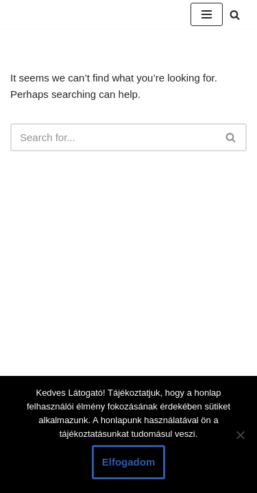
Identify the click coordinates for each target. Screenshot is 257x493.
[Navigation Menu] (207, 14)
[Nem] (240, 435)
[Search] (235, 15)
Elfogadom (129, 462)
